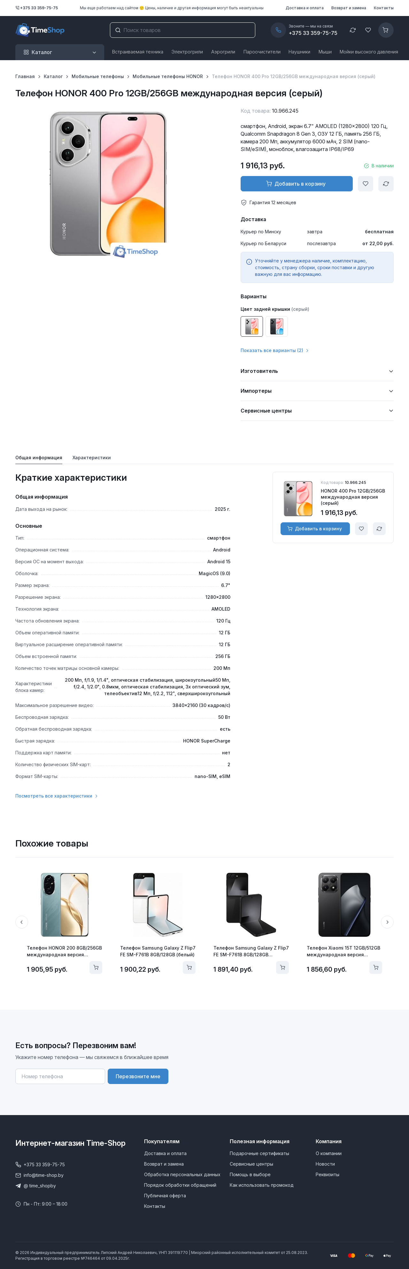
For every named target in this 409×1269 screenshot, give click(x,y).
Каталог (53, 76)
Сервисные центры (251, 1164)
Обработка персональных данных (182, 1174)
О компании (329, 1153)
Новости (325, 1164)
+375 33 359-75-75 (36, 7)
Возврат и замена (348, 7)
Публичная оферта (165, 1195)
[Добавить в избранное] (365, 183)
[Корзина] (386, 30)
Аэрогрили (223, 51)
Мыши (325, 51)
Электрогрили (187, 51)
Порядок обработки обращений (180, 1185)
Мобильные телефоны (98, 76)
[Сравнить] (386, 183)
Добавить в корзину (296, 184)
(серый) (300, 309)
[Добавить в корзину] (95, 967)
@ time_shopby (35, 1186)
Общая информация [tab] (38, 457)
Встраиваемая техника (137, 51)
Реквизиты (327, 1174)
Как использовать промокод (262, 1185)
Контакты (384, 7)
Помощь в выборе (250, 1174)
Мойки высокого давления (369, 51)
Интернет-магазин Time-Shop (70, 1143)
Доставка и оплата (305, 7)
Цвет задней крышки (265, 309)
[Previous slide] (21, 922)
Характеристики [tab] (92, 457)
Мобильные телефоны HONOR (168, 76)
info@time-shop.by (39, 1175)
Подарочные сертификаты (259, 1153)
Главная (25, 76)
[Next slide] (387, 922)
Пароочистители (262, 51)
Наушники (299, 51)
